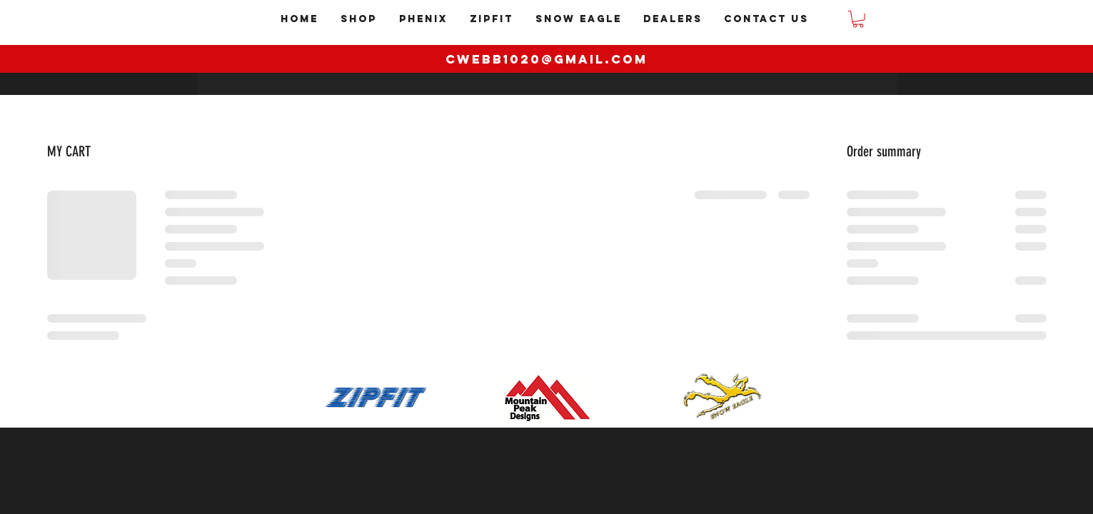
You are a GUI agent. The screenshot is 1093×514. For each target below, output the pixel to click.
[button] (858, 19)
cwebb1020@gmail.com (546, 59)
